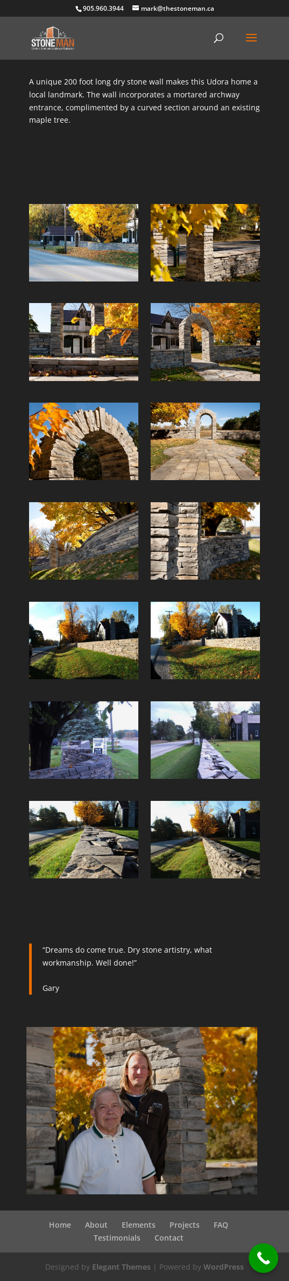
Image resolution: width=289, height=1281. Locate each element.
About (96, 1225)
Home (60, 1225)
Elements (139, 1225)
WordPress (223, 1267)
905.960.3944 (103, 8)
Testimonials (117, 1238)
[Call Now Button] (263, 1258)
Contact (169, 1238)
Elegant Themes (121, 1267)
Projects (185, 1225)
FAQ (221, 1225)
